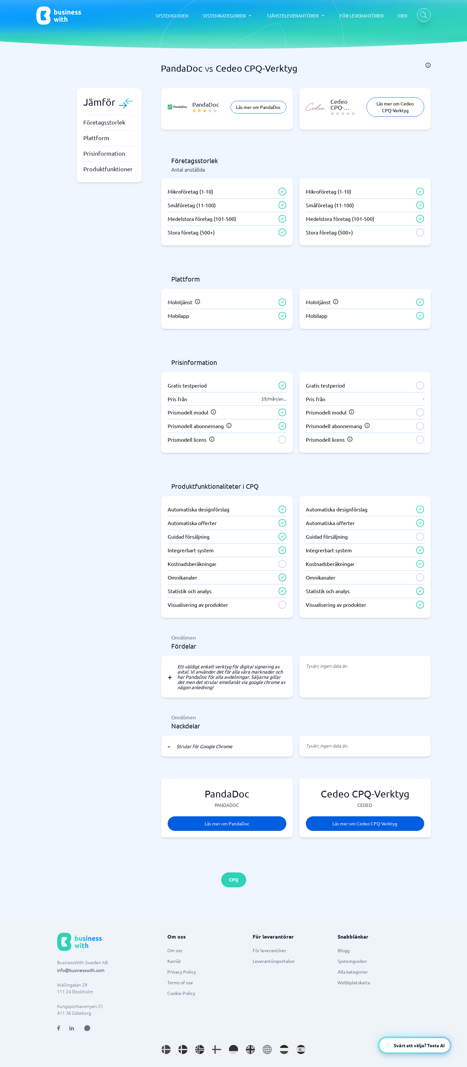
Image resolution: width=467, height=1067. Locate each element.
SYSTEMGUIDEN (172, 15)
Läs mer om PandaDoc (258, 107)
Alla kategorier (353, 972)
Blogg (344, 950)
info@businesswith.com (80, 970)
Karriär (174, 961)
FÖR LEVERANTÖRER (362, 15)
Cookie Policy (181, 993)
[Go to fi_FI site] (216, 1049)
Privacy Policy (181, 972)
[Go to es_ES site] (300, 1049)
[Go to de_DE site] (233, 1049)
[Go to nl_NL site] (284, 1049)
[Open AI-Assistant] (414, 1045)
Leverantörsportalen (273, 961)
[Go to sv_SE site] (166, 1049)
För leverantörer (269, 950)
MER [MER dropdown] (402, 15)
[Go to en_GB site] (250, 1049)
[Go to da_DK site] (182, 1049)
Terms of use (180, 982)
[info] (428, 65)
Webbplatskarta (354, 982)
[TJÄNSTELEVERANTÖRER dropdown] (295, 15)
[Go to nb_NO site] (199, 1049)
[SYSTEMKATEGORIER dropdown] (227, 15)
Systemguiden (352, 961)
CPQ (233, 879)
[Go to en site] (267, 1049)
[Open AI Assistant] (87, 1028)
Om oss (174, 950)
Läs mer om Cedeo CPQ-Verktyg (395, 107)
